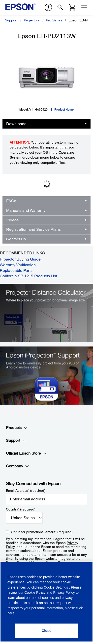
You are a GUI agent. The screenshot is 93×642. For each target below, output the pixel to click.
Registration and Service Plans (33, 229)
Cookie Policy (34, 592)
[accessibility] (48, 7)
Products (17, 427)
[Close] (46, 631)
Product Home (64, 109)
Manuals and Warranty (25, 210)
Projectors (32, 20)
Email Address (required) (25, 491)
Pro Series (54, 20)
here (10, 613)
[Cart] (72, 7)
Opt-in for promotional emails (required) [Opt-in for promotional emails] (42, 532)
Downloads (16, 123)
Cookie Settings (56, 587)
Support (11, 20)
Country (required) (20, 509)
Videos (12, 220)
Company (17, 466)
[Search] (60, 7)
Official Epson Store (26, 453)
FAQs (11, 200)
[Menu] (84, 7)
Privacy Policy (64, 592)
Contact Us (16, 239)
